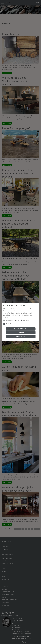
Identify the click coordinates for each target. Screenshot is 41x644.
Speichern (20, 336)
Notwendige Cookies (11, 320)
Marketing (25, 320)
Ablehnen (20, 333)
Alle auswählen (20, 329)
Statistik (7, 324)
